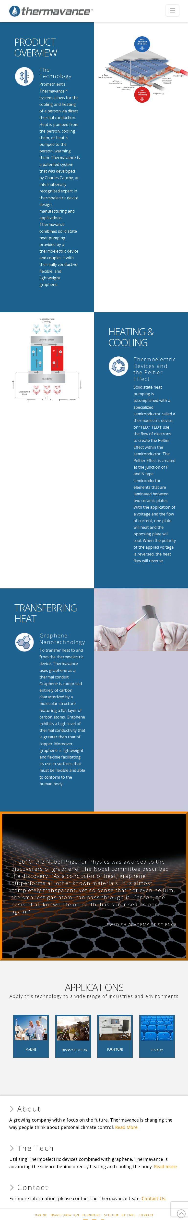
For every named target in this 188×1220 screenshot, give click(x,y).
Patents (128, 1215)
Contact (146, 1215)
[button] (172, 10)
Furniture (91, 1215)
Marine (41, 1215)
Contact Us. (154, 1198)
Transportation (64, 1215)
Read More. (127, 1127)
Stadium (111, 1215)
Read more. (166, 1166)
